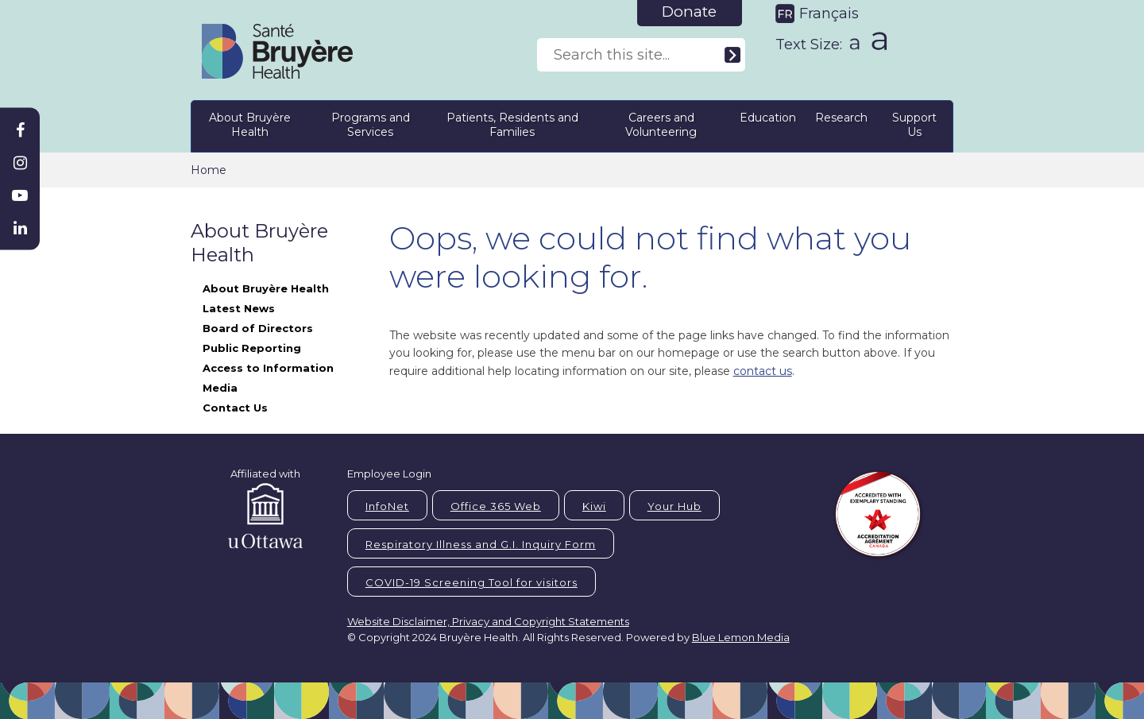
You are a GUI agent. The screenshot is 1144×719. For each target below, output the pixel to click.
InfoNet (387, 506)
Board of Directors (258, 328)
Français (829, 13)
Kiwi (594, 506)
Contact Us (235, 407)
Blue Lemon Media (741, 637)
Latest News (239, 308)
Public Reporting (252, 348)
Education (768, 117)
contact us (762, 371)
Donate (689, 11)
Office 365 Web (495, 506)
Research (841, 117)
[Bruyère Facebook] (20, 130)
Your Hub (674, 506)
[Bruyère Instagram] (20, 163)
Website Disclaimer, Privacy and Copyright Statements (488, 621)
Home (208, 170)
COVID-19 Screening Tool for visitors (471, 582)
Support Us (914, 124)
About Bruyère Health (250, 124)
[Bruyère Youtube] (20, 195)
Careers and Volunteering (661, 124)
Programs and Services (370, 124)
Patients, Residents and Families (512, 124)
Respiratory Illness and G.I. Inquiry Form (480, 544)
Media (220, 387)
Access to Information (268, 367)
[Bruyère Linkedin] (20, 228)
